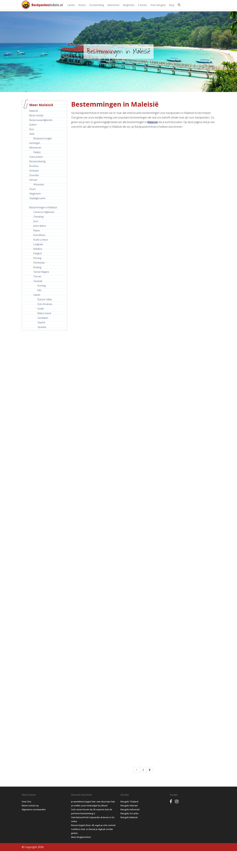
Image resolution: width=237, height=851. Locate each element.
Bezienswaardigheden (41, 120)
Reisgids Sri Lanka (129, 813)
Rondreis (34, 166)
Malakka (37, 248)
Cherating (38, 216)
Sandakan (43, 317)
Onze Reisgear (158, 5)
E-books (142, 5)
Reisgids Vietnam (129, 805)
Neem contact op (30, 805)
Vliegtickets (129, 5)
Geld (31, 133)
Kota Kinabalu (45, 304)
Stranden (34, 175)
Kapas (36, 230)
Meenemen (113, 5)
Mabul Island (44, 313)
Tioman (37, 276)
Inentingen (34, 143)
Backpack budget (42, 138)
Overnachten (36, 156)
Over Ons (26, 801)
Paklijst (37, 152)
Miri (39, 290)
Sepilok (41, 322)
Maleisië (33, 110)
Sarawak (37, 281)
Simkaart (34, 170)
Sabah (36, 294)
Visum (32, 189)
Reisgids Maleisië (129, 817)
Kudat (41, 308)
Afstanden (38, 184)
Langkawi (38, 244)
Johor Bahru (39, 225)
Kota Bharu (39, 235)
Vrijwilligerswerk (37, 198)
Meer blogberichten (81, 837)
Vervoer (33, 179)
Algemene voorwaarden (34, 809)
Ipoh (35, 221)
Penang (37, 258)
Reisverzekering (37, 161)
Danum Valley (45, 299)
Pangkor (37, 253)
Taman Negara (41, 271)
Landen (71, 5)
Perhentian (39, 262)
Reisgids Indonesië (130, 809)
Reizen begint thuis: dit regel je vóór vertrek (93, 825)
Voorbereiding (96, 5)
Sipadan (42, 327)
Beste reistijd (36, 115)
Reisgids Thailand (129, 801)
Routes (82, 5)
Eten (31, 129)
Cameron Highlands (43, 212)
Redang (37, 267)
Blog (171, 5)
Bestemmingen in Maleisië (43, 207)
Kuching (42, 285)
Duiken (33, 124)
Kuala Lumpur (40, 239)
